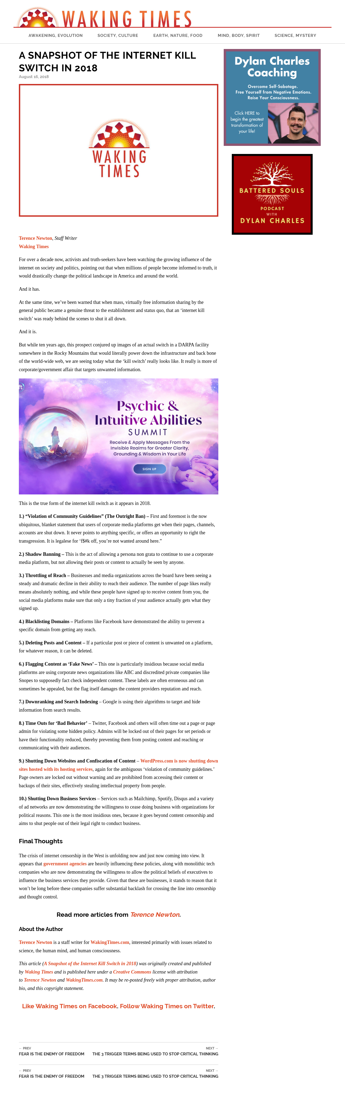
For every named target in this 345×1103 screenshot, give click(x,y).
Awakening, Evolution (56, 35)
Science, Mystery (295, 35)
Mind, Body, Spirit (239, 35)
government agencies (65, 863)
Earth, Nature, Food (178, 35)
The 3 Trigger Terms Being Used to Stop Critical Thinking (155, 1051)
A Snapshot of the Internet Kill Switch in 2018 (90, 963)
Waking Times (34, 246)
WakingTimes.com (110, 942)
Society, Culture (118, 35)
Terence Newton (35, 238)
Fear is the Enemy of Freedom (51, 1051)
